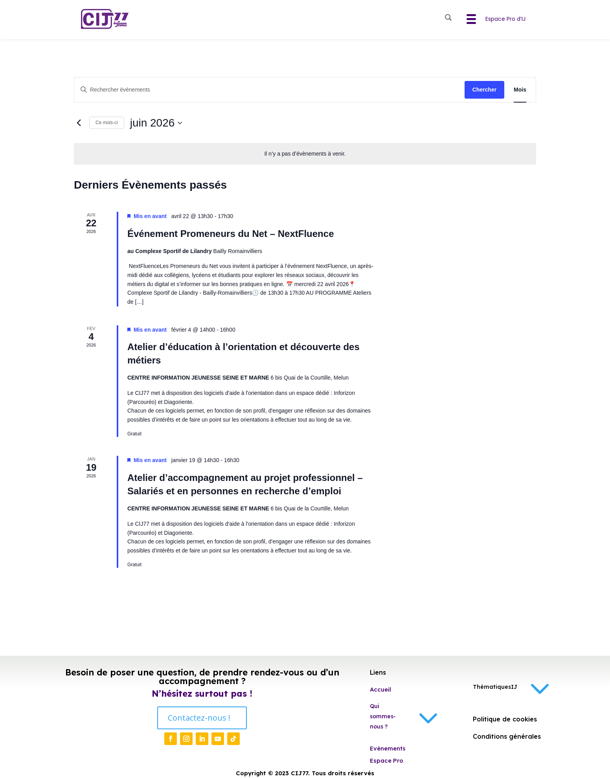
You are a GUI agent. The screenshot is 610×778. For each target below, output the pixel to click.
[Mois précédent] (78, 123)
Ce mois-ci (107, 122)
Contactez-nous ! (199, 717)
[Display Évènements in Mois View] (520, 89)
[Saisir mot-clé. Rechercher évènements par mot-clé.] (269, 89)
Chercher (484, 89)
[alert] (305, 154)
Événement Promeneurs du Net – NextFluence (230, 233)
